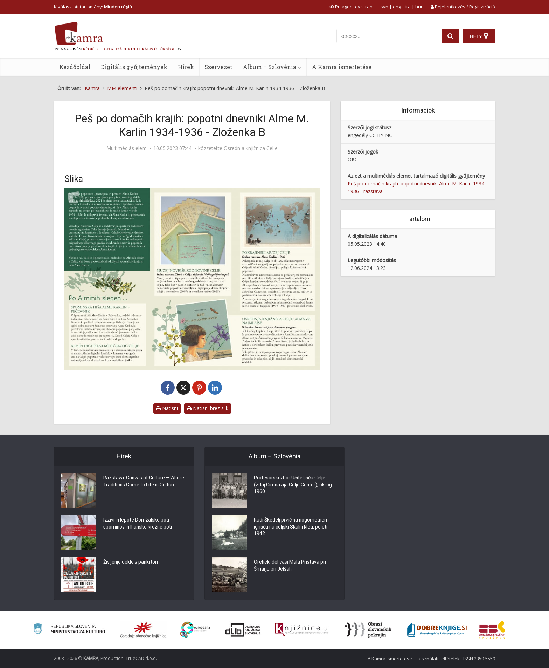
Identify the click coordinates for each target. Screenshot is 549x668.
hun (419, 7)
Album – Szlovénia (269, 66)
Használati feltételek (438, 658)
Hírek (186, 66)
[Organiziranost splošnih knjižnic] (143, 630)
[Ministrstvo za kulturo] (69, 630)
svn (384, 7)
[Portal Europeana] (195, 630)
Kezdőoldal (74, 66)
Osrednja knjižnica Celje (251, 148)
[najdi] (450, 36)
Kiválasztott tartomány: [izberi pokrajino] (93, 7)
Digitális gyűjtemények (134, 66)
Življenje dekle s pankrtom (131, 562)
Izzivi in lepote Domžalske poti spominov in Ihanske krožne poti (138, 524)
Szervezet (218, 66)
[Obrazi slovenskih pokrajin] (368, 630)
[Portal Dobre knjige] (437, 630)
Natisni (167, 408)
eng (397, 7)
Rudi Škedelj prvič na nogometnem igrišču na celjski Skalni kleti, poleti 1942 (292, 527)
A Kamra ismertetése (341, 66)
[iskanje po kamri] (389, 36)
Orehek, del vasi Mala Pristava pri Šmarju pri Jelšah (290, 566)
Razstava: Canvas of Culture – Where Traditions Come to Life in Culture (144, 482)
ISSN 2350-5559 (479, 658)
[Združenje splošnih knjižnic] (492, 630)
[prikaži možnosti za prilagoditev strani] (351, 7)
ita (408, 7)
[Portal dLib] (243, 630)
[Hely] (479, 36)
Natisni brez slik (207, 408)
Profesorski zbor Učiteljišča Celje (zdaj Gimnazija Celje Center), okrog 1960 (293, 485)
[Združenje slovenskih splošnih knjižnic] (301, 630)
